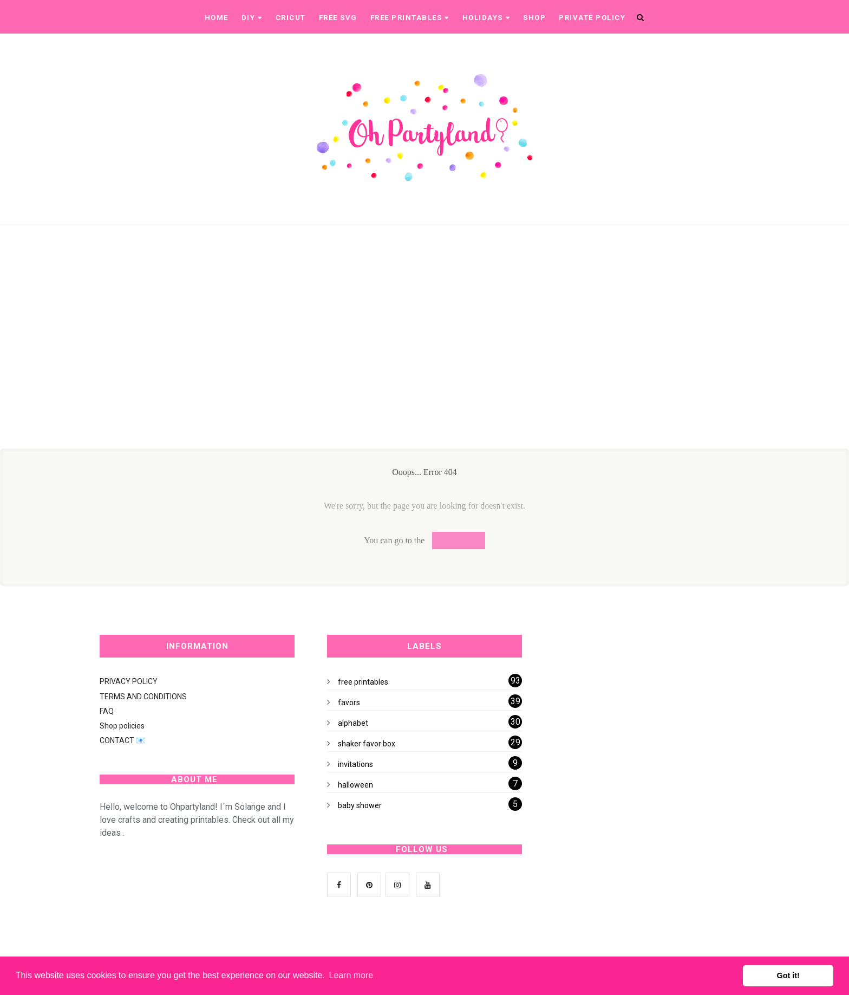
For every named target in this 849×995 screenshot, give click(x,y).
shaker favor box (366, 743)
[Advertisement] (320, 359)
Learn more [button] (351, 975)
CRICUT (291, 18)
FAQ (107, 711)
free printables (363, 682)
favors (349, 702)
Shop (534, 18)
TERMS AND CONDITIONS (143, 696)
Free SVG (338, 18)
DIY (252, 18)
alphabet (353, 723)
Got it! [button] (788, 975)
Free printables (409, 18)
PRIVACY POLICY (129, 681)
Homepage (458, 540)
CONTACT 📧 (122, 740)
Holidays (486, 18)
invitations (355, 764)
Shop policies (122, 725)
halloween (355, 785)
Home (216, 18)
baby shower (360, 805)
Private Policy (592, 18)
